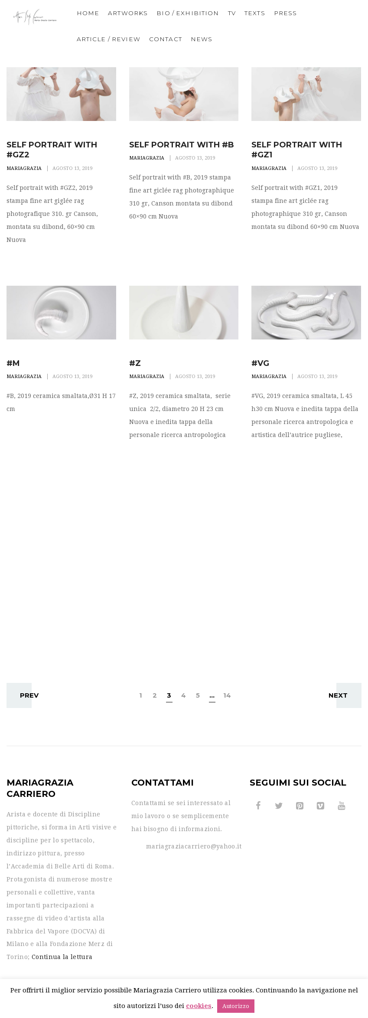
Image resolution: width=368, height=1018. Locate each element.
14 (227, 695)
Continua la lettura (62, 956)
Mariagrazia (24, 168)
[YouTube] (341, 806)
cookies (199, 1006)
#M (13, 363)
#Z (135, 363)
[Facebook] (258, 806)
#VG (260, 363)
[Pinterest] (300, 806)
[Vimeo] (320, 806)
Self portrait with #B (181, 145)
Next (342, 695)
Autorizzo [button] (235, 1006)
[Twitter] (279, 806)
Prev (26, 695)
